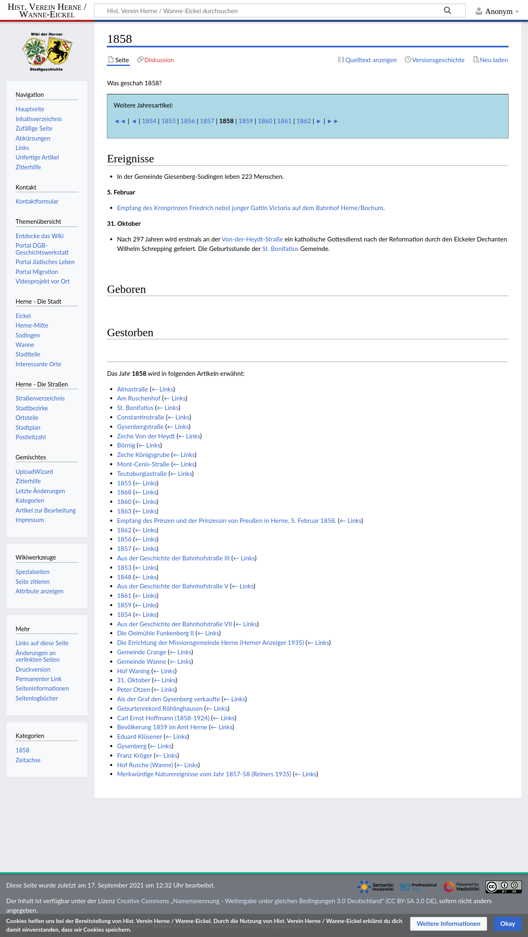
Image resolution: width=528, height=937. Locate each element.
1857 (207, 120)
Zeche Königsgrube (143, 454)
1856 (188, 120)
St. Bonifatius (280, 248)
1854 (149, 120)
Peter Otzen (133, 689)
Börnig (126, 445)
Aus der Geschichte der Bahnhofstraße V (173, 586)
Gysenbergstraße (140, 426)
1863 (124, 511)
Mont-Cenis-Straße (143, 464)
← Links (162, 389)
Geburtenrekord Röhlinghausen (160, 708)
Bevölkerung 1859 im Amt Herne (162, 727)
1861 (284, 120)
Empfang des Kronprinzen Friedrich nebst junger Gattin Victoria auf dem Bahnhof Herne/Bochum (250, 207)
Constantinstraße (141, 417)
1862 (304, 120)
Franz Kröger (134, 755)
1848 (124, 577)
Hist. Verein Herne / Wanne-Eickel (47, 11)
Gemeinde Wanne (141, 661)
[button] (448, 924)
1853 (124, 567)
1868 (124, 492)
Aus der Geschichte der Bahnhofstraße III (173, 558)
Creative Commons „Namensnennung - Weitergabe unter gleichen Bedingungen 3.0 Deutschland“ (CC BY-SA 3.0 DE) (276, 900)
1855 (168, 120)
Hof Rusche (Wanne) (145, 764)
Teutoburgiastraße (142, 473)
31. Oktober (134, 680)
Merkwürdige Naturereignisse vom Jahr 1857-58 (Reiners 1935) (204, 774)
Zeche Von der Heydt (146, 436)
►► (333, 120)
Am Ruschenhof (138, 398)
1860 (265, 120)
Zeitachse (28, 760)
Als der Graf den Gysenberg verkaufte (168, 699)
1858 (23, 750)
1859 (245, 120)
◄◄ (120, 120)
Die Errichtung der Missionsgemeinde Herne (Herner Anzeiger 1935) (210, 642)
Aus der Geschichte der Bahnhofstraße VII (174, 624)
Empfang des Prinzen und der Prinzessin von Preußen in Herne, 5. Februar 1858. (227, 520)
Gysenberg (131, 746)
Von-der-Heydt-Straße (252, 239)
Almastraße (132, 389)
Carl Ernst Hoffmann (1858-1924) (163, 717)
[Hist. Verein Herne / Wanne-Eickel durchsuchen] (279, 10)
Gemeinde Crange (141, 652)
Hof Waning (133, 671)
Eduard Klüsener (139, 736)
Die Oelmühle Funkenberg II (155, 633)
